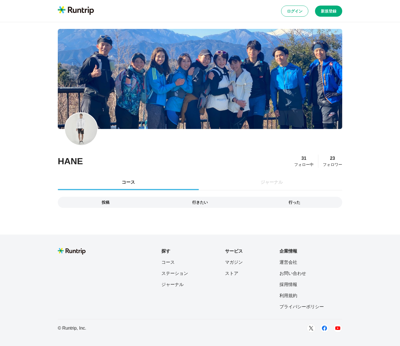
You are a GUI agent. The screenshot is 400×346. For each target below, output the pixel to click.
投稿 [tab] (105, 202)
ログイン (294, 11)
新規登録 (328, 11)
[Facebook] (324, 328)
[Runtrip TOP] (76, 11)
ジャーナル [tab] (272, 182)
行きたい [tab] (200, 202)
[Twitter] (311, 328)
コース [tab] (128, 182)
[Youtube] (337, 328)
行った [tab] (294, 202)
